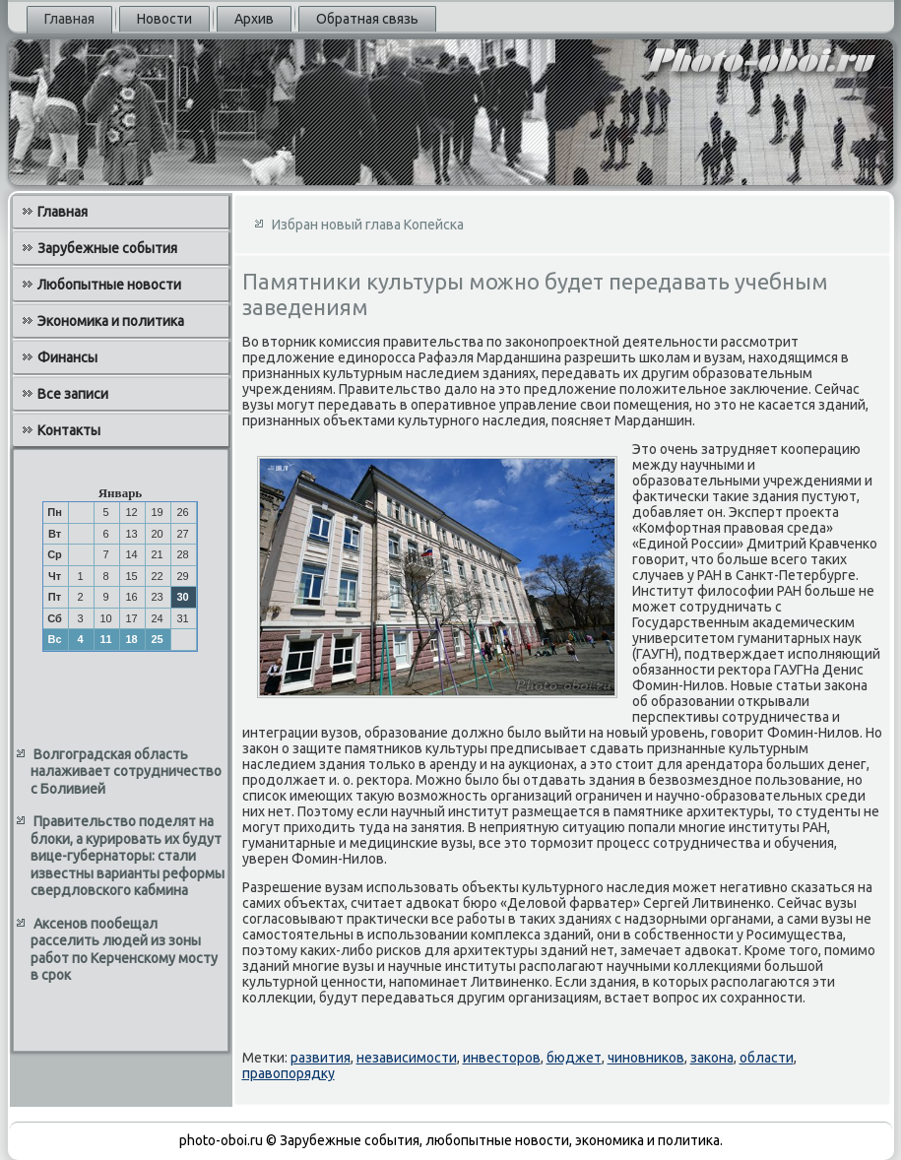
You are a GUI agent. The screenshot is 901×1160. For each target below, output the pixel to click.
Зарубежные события (107, 248)
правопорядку (288, 1073)
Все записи (72, 394)
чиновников (646, 1057)
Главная (69, 19)
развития (320, 1057)
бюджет (574, 1057)
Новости (164, 19)
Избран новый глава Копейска (368, 224)
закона (712, 1057)
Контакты (68, 430)
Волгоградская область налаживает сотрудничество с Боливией (126, 771)
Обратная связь (367, 19)
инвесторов (502, 1057)
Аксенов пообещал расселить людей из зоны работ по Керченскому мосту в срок (124, 950)
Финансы (67, 357)
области (767, 1057)
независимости (406, 1057)
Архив (254, 19)
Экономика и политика (110, 321)
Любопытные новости (109, 284)
